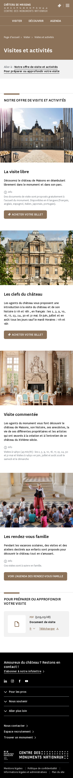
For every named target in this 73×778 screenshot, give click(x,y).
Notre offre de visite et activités (36, 67)
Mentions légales (13, 768)
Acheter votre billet (25, 214)
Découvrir (36, 21)
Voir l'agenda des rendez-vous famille (35, 576)
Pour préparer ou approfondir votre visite (31, 71)
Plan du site (58, 772)
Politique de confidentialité (42, 768)
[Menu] (67, 5)
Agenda (55, 21)
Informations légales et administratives (25, 772)
